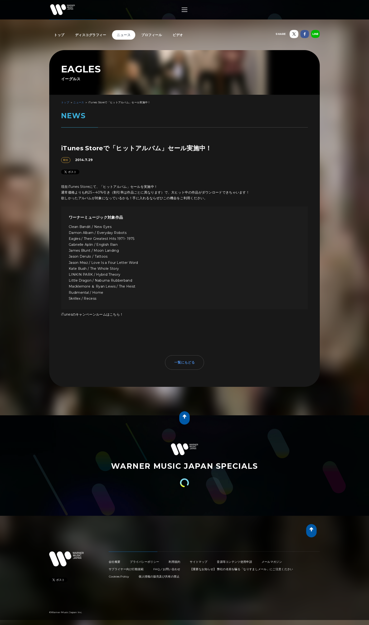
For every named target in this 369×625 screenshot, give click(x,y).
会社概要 (114, 561)
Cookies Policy (119, 576)
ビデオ (178, 35)
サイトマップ (198, 561)
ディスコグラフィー (90, 35)
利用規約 (174, 561)
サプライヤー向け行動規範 (126, 569)
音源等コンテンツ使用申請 (234, 561)
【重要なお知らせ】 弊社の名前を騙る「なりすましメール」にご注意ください (241, 569)
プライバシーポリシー (144, 561)
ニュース (124, 35)
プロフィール (151, 35)
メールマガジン (272, 561)
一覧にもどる (184, 362)
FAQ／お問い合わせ (166, 569)
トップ (59, 35)
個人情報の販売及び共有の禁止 (159, 576)
